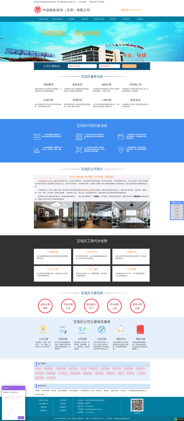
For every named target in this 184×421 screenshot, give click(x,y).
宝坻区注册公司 (57, 19)
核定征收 (85, 19)
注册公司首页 (43, 19)
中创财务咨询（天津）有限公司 (91, 390)
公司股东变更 (128, 368)
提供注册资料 (45, 306)
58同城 (53, 390)
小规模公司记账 (60, 368)
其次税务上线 (114, 306)
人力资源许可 (141, 373)
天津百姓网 (45, 390)
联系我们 (140, 19)
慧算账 (106, 390)
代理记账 (71, 19)
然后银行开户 (91, 306)
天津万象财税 (62, 390)
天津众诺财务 (73, 390)
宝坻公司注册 (39, 373)
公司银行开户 (93, 368)
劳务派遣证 (130, 373)
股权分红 (121, 373)
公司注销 (83, 368)
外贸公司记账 (117, 368)
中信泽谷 (123, 390)
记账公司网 (114, 390)
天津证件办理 (140, 368)
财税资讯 (126, 19)
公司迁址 (38, 368)
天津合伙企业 (111, 373)
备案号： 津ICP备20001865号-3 (95, 418)
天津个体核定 (73, 368)
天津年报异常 (51, 378)
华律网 (37, 390)
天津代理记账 (48, 368)
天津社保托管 (39, 378)
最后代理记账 (137, 306)
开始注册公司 (68, 306)
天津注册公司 (43, 403)
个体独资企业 (63, 373)
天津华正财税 (39, 394)
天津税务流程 (51, 373)
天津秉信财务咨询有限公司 (137, 390)
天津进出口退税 (75, 373)
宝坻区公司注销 (98, 19)
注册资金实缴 (87, 373)
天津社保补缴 (99, 373)
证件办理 (113, 19)
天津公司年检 (105, 368)
